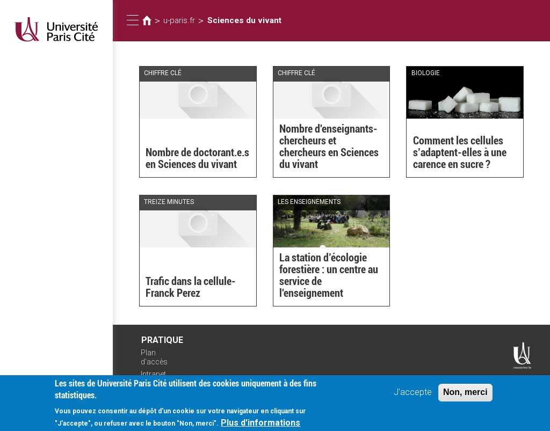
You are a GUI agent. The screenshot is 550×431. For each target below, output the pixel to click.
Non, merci (465, 393)
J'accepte (413, 394)
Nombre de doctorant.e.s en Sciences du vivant (197, 158)
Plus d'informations (260, 424)
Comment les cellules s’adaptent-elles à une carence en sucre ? (459, 152)
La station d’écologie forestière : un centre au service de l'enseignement (328, 275)
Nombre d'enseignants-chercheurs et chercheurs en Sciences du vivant (329, 146)
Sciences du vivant (244, 20)
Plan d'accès (154, 357)
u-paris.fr (179, 20)
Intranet (153, 374)
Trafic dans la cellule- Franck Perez (191, 287)
